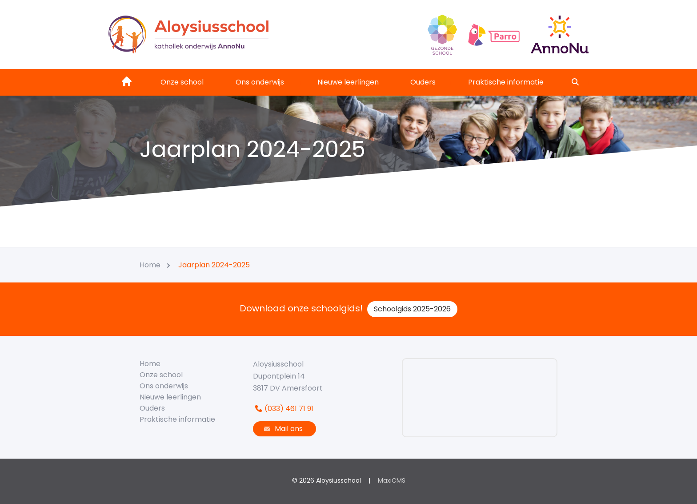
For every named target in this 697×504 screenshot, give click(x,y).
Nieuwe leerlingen (348, 82)
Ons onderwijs (260, 82)
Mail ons (282, 428)
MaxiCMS (391, 480)
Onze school (182, 82)
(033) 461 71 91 (283, 408)
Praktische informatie (506, 82)
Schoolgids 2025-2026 (412, 309)
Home (150, 364)
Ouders (423, 82)
